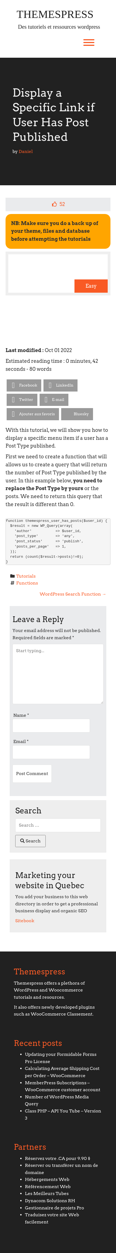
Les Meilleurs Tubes (47, 1193)
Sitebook (24, 920)
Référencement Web (48, 1186)
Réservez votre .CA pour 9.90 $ (57, 1158)
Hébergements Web (47, 1179)
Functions (27, 583)
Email (21, 741)
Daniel (26, 151)
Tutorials (26, 576)
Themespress (55, 14)
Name (21, 715)
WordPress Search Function (73, 594)
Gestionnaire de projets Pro (54, 1207)
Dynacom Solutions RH (50, 1200)
